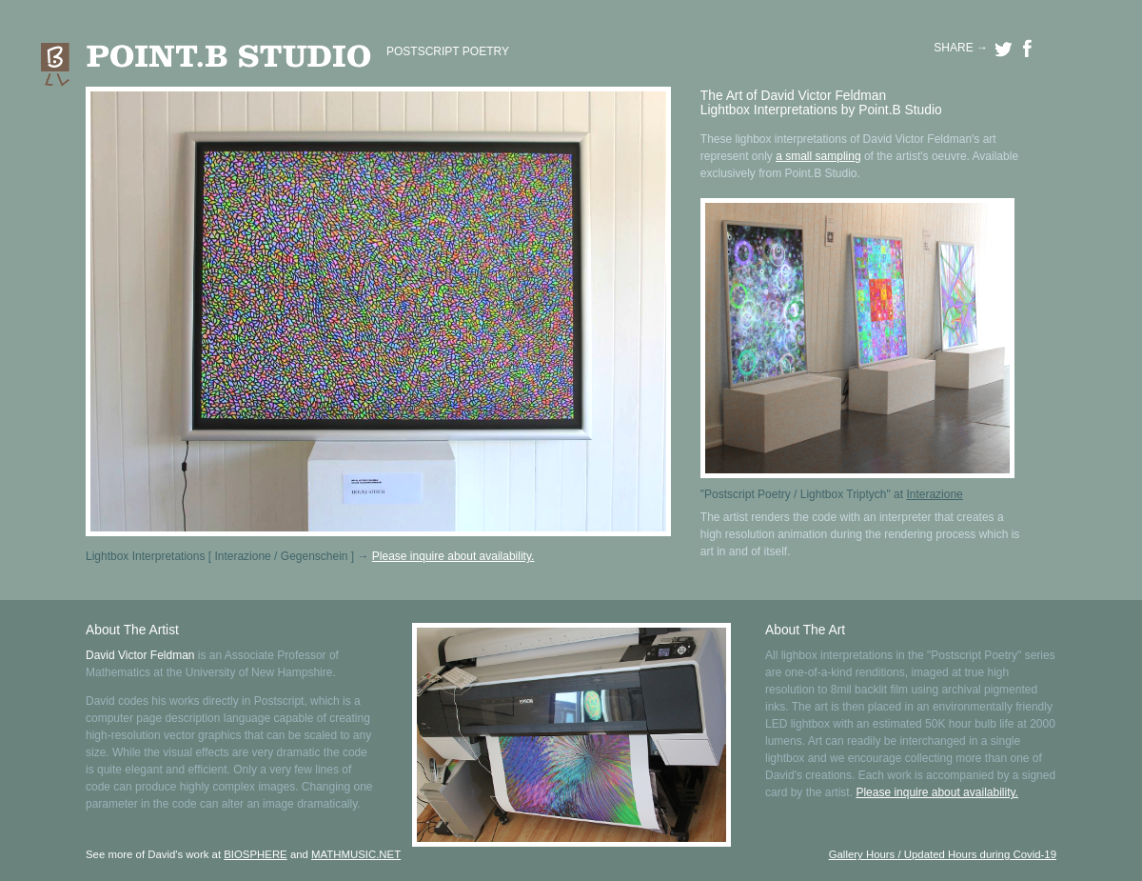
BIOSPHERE (255, 854)
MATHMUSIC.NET (356, 854)
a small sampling (818, 156)
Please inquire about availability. (453, 556)
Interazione (934, 494)
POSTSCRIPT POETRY (447, 51)
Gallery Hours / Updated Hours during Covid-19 (942, 854)
